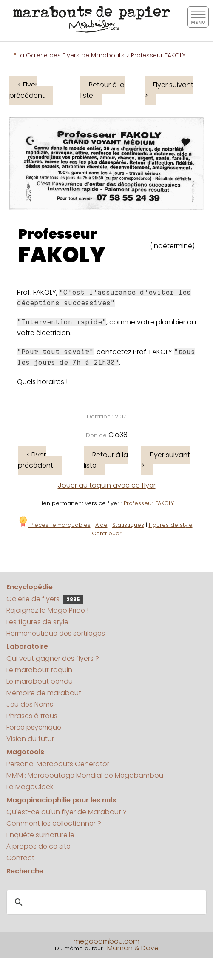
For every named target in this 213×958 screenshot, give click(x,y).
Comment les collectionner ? (53, 823)
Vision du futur (30, 739)
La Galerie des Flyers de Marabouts (71, 55)
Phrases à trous (31, 716)
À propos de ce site (38, 846)
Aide (101, 525)
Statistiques (128, 525)
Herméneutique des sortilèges (55, 633)
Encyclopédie (29, 587)
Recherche (24, 871)
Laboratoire (27, 646)
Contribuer (107, 533)
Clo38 (118, 435)
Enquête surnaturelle (40, 835)
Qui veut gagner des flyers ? (52, 658)
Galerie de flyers (44, 599)
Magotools (25, 752)
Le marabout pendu (39, 681)
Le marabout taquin (39, 670)
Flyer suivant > (169, 90)
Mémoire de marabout (43, 693)
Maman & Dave (133, 948)
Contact (20, 858)
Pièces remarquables (54, 525)
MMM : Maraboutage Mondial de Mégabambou (84, 775)
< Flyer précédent (27, 90)
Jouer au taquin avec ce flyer (107, 485)
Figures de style (171, 525)
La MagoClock (29, 787)
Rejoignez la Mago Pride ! (47, 610)
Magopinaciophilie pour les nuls (61, 800)
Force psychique (33, 727)
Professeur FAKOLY (149, 503)
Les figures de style (37, 622)
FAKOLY (61, 255)
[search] (105, 903)
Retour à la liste (102, 90)
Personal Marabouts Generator (57, 764)
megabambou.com (106, 941)
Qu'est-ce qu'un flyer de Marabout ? (66, 812)
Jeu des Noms (29, 704)
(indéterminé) (172, 246)
